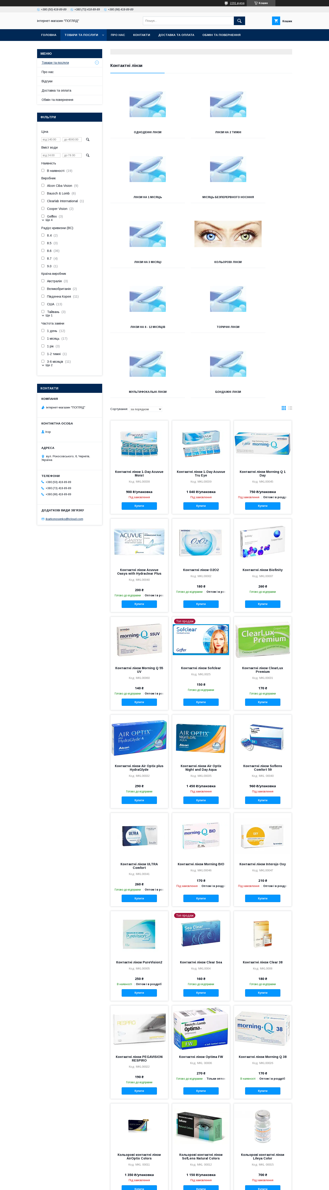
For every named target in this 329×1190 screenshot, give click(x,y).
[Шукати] (239, 21)
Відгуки (47, 81)
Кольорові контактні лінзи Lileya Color (262, 1094)
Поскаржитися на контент (165, 1183)
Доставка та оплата (176, 35)
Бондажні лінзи (138, 330)
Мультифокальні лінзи (263, 265)
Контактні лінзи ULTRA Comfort (139, 804)
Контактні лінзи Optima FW (201, 995)
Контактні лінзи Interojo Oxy (262, 802)
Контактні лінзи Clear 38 (262, 900)
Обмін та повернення (221, 35)
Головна (48, 35)
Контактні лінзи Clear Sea (201, 900)
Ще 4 (49, 220)
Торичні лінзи (201, 265)
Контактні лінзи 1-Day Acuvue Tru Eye (201, 411)
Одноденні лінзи (138, 132)
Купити (139, 444)
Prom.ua (186, 1179)
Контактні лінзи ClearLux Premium (262, 608)
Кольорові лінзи (263, 197)
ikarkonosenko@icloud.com (64, 519)
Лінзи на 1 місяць (263, 132)
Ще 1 (49, 315)
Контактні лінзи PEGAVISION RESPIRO (139, 996)
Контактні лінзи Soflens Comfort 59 (262, 706)
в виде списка (290, 347)
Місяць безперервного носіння (138, 199)
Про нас (118, 35)
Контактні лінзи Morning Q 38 (262, 995)
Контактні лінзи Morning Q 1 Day (263, 411)
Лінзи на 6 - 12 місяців (138, 265)
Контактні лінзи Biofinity (263, 508)
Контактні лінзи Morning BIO (201, 802)
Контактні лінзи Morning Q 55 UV (139, 608)
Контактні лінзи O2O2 (201, 508)
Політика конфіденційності (201, 1183)
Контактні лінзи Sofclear (201, 606)
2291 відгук (237, 3)
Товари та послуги (81, 35)
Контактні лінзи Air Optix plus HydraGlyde (139, 706)
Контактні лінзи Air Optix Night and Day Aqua (201, 706)
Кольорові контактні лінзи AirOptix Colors (139, 1094)
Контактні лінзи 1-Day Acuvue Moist (139, 411)
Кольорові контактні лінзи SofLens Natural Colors (200, 1094)
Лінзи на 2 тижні (201, 132)
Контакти (141, 35)
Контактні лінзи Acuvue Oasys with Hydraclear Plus (139, 510)
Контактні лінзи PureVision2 (139, 900)
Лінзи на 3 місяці (201, 197)
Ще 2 (49, 365)
